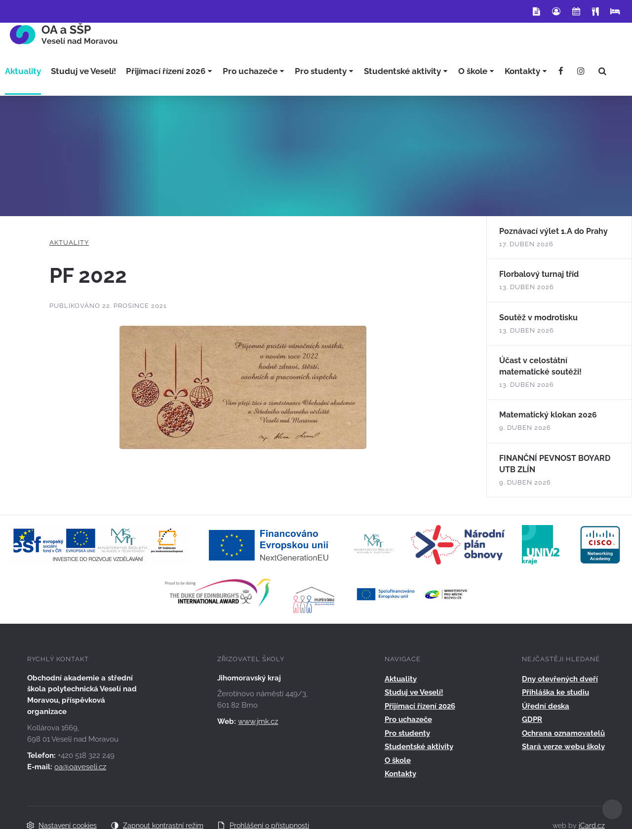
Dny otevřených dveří (560, 679)
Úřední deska (545, 706)
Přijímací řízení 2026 (420, 706)
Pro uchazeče (408, 719)
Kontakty (400, 773)
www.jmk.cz (258, 721)
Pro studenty (407, 733)
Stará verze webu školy (563, 746)
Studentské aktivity (419, 746)
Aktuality (69, 242)
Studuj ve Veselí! (414, 692)
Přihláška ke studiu (555, 692)
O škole (398, 760)
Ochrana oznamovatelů (563, 733)
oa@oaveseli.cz (80, 766)
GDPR (532, 719)
